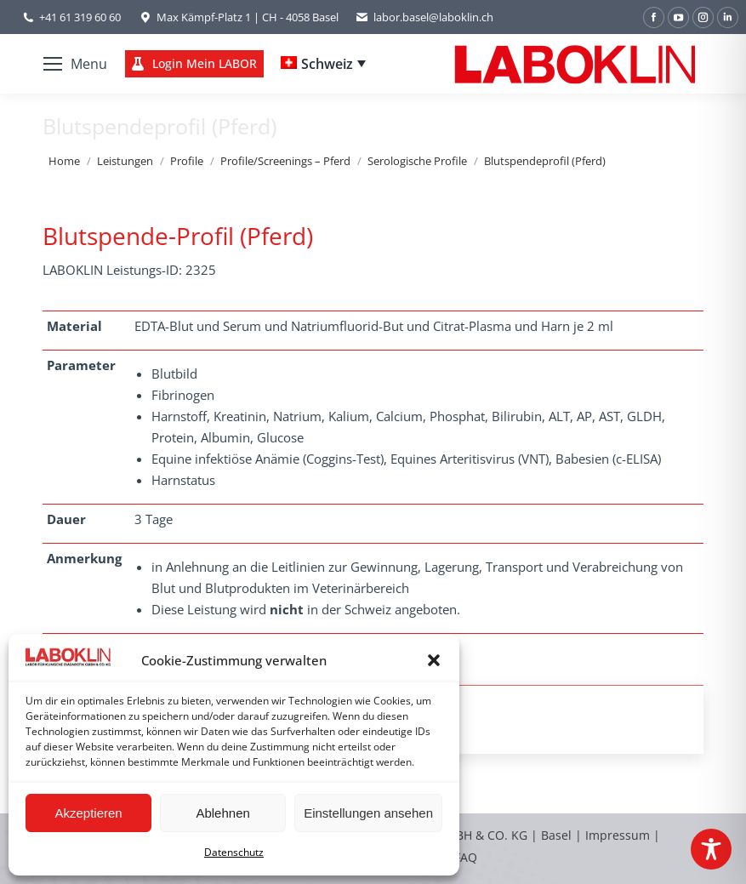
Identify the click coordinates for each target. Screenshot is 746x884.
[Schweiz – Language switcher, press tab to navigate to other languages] (323, 63)
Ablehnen (222, 813)
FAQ (465, 857)
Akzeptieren (88, 813)
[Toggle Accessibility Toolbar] (711, 849)
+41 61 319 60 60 (80, 17)
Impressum (617, 835)
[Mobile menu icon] (75, 64)
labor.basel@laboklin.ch (424, 17)
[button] (433, 660)
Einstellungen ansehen (368, 813)
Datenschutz (234, 852)
